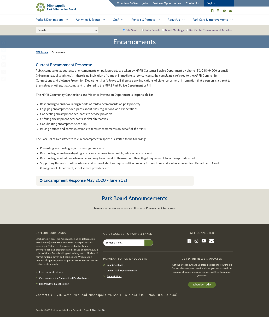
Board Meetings (173, 30)
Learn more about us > (51, 272)
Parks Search (151, 30)
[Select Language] (219, 3)
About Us (174, 20)
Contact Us (192, 3)
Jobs (145, 3)
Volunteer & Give (127, 3)
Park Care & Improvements (210, 20)
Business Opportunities (167, 3)
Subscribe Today (202, 284)
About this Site (98, 310)
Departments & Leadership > (54, 283)
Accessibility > (114, 276)
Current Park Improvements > (122, 270)
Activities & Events (88, 20)
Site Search (131, 30)
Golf (116, 20)
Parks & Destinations (49, 20)
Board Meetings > (116, 264)
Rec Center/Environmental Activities (209, 30)
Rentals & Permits (143, 20)
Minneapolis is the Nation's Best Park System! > (64, 277)
